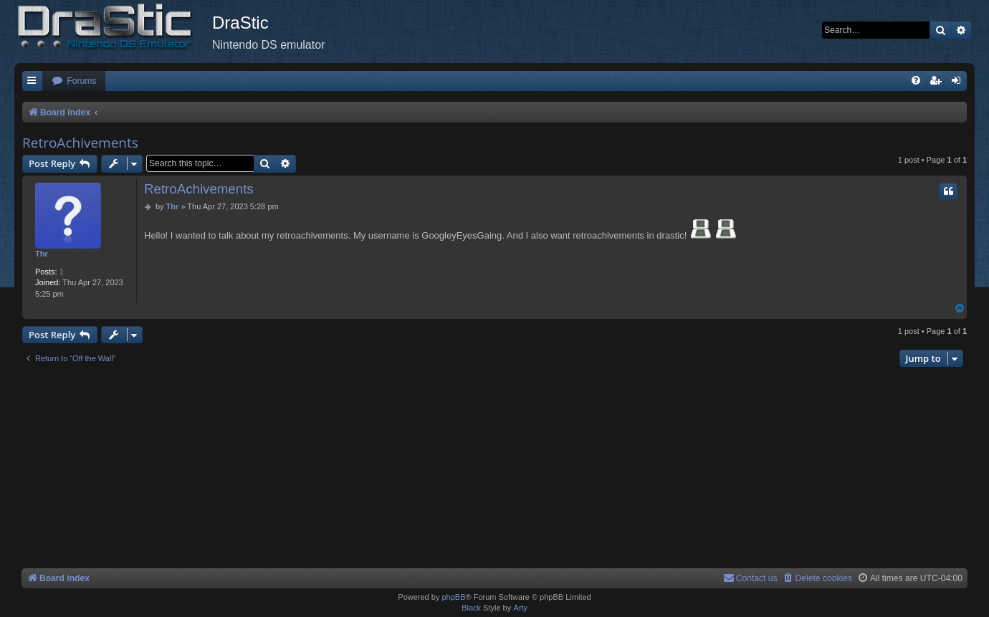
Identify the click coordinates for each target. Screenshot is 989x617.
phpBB (453, 597)
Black (471, 607)
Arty (520, 607)
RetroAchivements (80, 142)
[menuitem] (74, 81)
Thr (41, 253)
